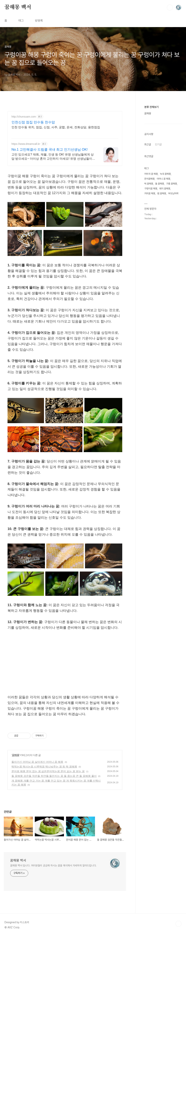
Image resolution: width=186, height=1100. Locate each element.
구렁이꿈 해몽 (150, 188)
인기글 (158, 144)
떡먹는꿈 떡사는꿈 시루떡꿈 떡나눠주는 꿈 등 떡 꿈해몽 (44, 819)
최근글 (147, 144)
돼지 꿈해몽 (164, 188)
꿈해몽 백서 (18, 7)
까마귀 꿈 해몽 (151, 173)
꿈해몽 (15, 807)
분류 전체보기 (151, 107)
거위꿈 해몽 (149, 193)
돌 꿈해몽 (159, 183)
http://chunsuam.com (23, 116)
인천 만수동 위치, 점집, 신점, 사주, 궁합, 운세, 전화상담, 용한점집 (55, 127)
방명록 (39, 20)
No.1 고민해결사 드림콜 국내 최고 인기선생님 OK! (49, 149)
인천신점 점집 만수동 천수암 (33, 122)
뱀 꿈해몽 (161, 193)
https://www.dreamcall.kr (25, 143)
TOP (178, 976)
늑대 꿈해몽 (165, 173)
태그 (21, 20)
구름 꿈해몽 (171, 183)
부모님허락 (173, 193)
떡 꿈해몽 (148, 183)
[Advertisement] (65, 662)
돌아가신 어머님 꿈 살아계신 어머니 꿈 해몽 (37, 814)
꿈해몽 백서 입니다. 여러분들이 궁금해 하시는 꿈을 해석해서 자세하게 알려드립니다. (53, 918)
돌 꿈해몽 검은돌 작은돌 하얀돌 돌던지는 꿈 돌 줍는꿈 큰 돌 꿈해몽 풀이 (54, 828)
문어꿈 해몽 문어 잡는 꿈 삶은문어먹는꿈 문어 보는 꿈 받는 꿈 (48, 823)
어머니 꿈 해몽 (163, 178)
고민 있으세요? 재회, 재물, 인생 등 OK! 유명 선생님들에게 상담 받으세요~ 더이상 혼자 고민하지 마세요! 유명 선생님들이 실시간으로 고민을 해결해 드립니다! (52, 157)
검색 (170, 7)
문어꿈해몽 (149, 178)
